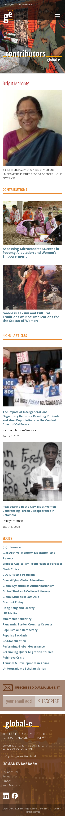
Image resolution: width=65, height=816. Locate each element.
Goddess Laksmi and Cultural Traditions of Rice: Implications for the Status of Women (31, 317)
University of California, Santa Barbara (18, 4)
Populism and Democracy (20, 630)
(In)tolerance (12, 547)
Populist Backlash (15, 635)
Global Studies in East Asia (21, 597)
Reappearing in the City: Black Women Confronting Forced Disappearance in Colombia (29, 511)
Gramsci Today (13, 602)
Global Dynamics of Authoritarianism (28, 586)
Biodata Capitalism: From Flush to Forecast (32, 564)
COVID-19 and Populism (19, 575)
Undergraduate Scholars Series (24, 668)
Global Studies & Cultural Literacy (26, 591)
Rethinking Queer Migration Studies (28, 652)
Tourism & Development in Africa (26, 663)
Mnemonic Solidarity (17, 619)
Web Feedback (11, 785)
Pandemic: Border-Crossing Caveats (27, 624)
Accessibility (10, 776)
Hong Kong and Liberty (18, 608)
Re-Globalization (14, 641)
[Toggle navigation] (57, 14)
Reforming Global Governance (24, 646)
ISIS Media (10, 613)
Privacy (7, 781)
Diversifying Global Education (23, 580)
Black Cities (11, 569)
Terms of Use (11, 772)
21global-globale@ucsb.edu (21, 756)
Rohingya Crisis (13, 657)
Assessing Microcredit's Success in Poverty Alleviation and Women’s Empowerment (31, 253)
